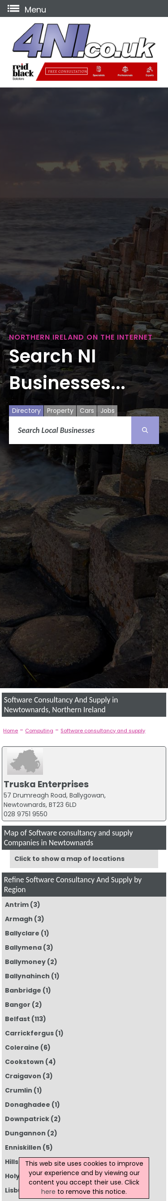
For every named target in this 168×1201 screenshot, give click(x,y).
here (48, 1191)
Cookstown (24, 1061)
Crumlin (18, 1090)
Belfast (17, 1018)
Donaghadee (27, 1104)
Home (10, 730)
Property (60, 410)
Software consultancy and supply (102, 730)
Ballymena (23, 947)
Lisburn (17, 1190)
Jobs (107, 410)
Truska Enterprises (46, 784)
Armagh (19, 918)
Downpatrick (27, 1118)
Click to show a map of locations (69, 858)
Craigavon (23, 1076)
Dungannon (25, 1133)
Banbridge (23, 990)
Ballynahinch (27, 976)
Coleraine (22, 1047)
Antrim (17, 904)
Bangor (17, 1004)
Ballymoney (25, 961)
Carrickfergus (29, 1033)
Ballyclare (22, 933)
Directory (26, 410)
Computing (39, 730)
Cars (87, 410)
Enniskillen (23, 1147)
